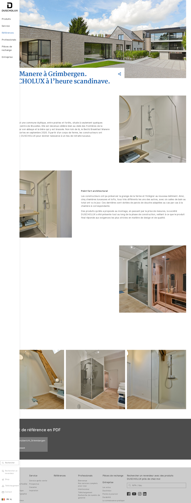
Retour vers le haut (177, 490)
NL (11, 499)
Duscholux (116, 471)
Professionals (97, 453)
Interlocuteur (95, 467)
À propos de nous (119, 487)
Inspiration (50, 468)
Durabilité (116, 478)
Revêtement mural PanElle (32, 462)
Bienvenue (94, 458)
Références (74, 453)
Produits (28, 453)
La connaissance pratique (119, 482)
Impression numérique (33, 470)
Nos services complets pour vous (99, 462)
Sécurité (28, 478)
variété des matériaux (33, 482)
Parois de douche (31, 458)
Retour (35, 65)
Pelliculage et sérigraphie (30, 474)
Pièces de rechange (117, 455)
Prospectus (51, 461)
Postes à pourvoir (119, 475)
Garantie (50, 465)
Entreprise (117, 463)
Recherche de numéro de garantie (99, 474)
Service (50, 453)
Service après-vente (55, 458)
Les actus (116, 468)
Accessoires (29, 467)
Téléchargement (97, 470)
